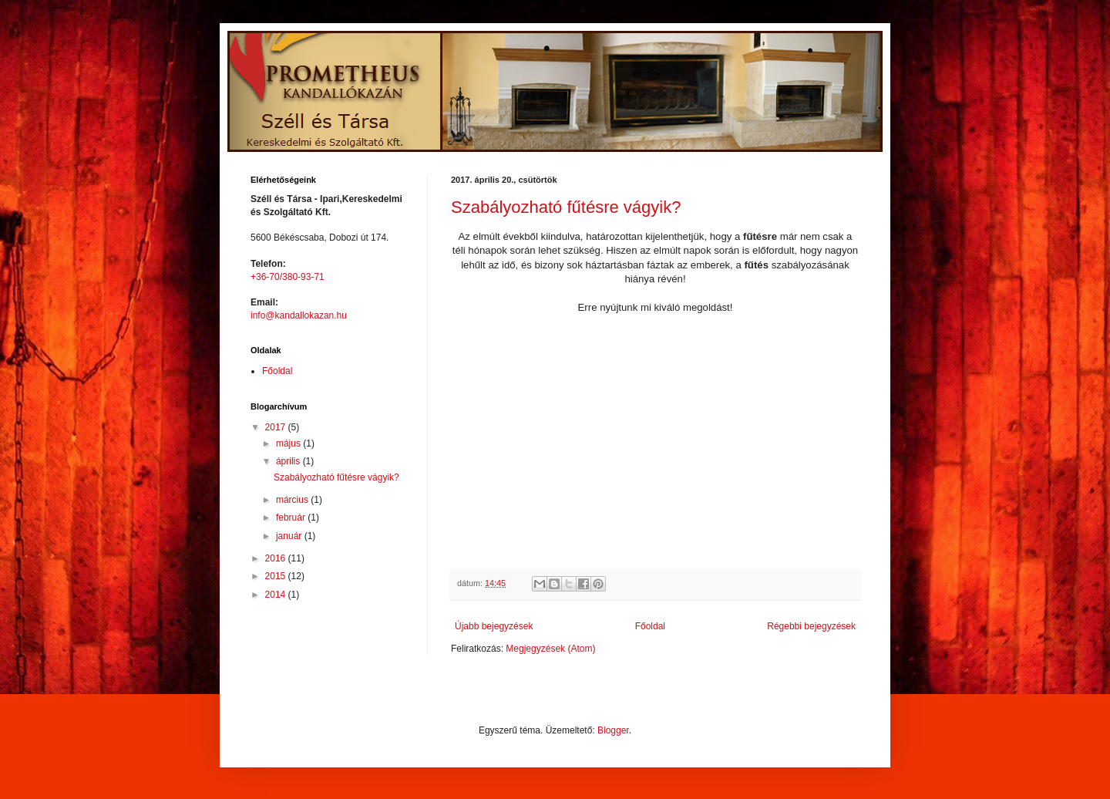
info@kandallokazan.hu (299, 315)
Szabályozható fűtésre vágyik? (566, 207)
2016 (276, 558)
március (293, 499)
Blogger (613, 730)
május (289, 443)
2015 (276, 576)
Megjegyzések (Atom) (550, 648)
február (292, 517)
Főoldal (650, 626)
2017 (276, 427)
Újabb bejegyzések (494, 626)
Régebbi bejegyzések (811, 626)
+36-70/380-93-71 (288, 276)
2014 (276, 594)
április (289, 461)
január (290, 536)
